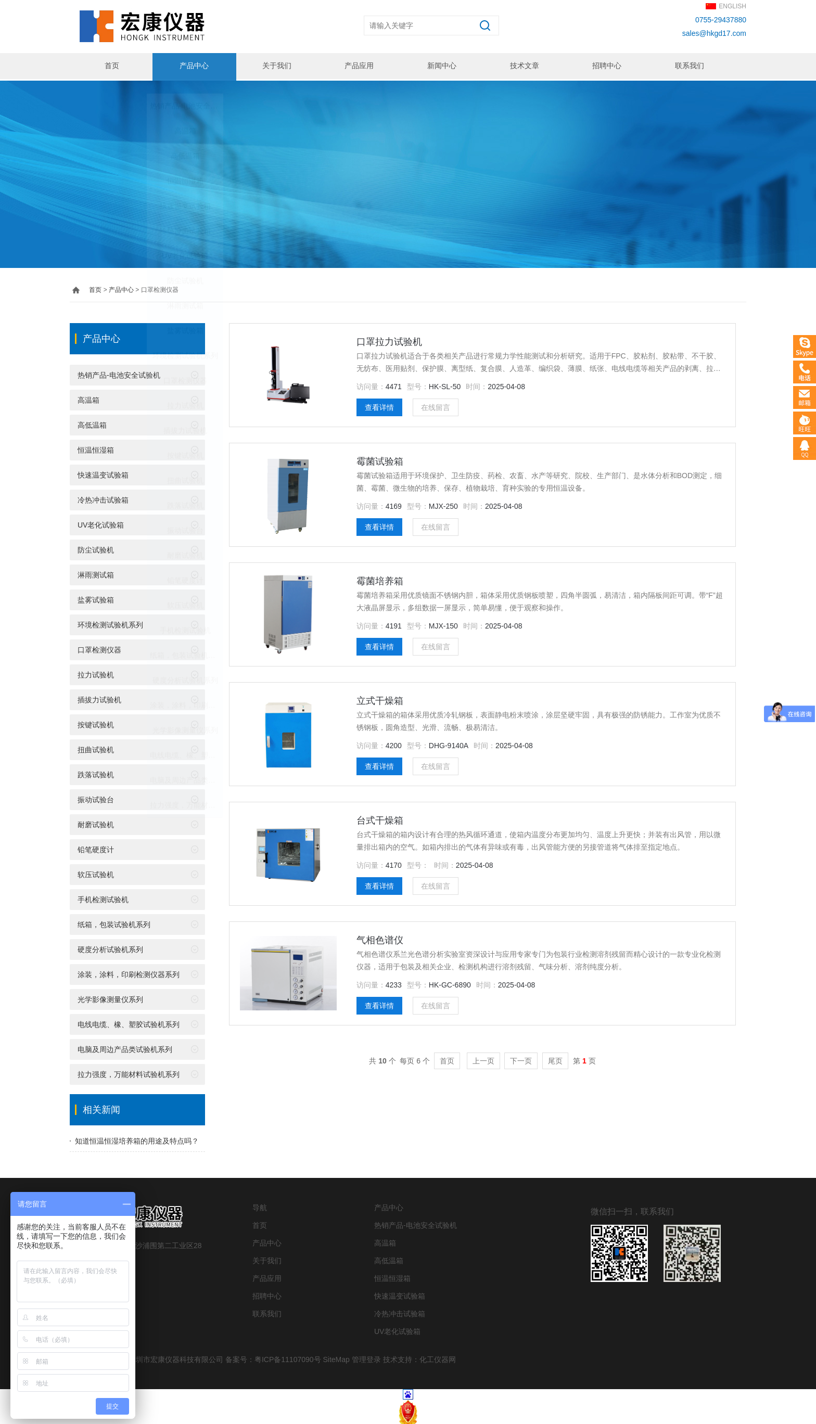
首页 (111, 66)
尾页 (555, 1059)
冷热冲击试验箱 (103, 498)
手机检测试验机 (103, 898)
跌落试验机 (96, 773)
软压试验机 (96, 873)
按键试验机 (96, 723)
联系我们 (688, 66)
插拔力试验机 (99, 698)
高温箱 (88, 398)
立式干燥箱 (379, 699)
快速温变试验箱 (103, 473)
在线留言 (435, 406)
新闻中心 (441, 66)
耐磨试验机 (96, 823)
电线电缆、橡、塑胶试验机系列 (129, 1023)
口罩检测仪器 (99, 648)
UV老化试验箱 (101, 523)
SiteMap (336, 1358)
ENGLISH (732, 6)
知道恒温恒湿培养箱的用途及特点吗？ (137, 1139)
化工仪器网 (437, 1358)
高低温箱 (92, 423)
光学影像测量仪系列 (110, 998)
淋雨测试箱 (96, 573)
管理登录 (366, 1358)
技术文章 (523, 66)
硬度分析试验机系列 (110, 948)
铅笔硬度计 (96, 848)
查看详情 (379, 406)
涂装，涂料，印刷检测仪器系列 (129, 973)
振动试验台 (96, 798)
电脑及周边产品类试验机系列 (125, 1048)
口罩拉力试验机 (389, 340)
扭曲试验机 (96, 748)
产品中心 (193, 66)
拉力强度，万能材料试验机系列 (129, 1073)
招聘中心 (606, 66)
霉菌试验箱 (379, 460)
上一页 (483, 1059)
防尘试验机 (96, 548)
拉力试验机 (96, 673)
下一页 (521, 1059)
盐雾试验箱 (96, 598)
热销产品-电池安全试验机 (119, 373)
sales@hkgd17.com (714, 33)
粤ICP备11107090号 (287, 1358)
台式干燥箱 (379, 819)
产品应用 (358, 66)
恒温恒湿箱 (96, 448)
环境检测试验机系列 (110, 623)
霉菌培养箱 (379, 579)
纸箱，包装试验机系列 (114, 923)
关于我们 (275, 66)
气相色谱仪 (379, 938)
